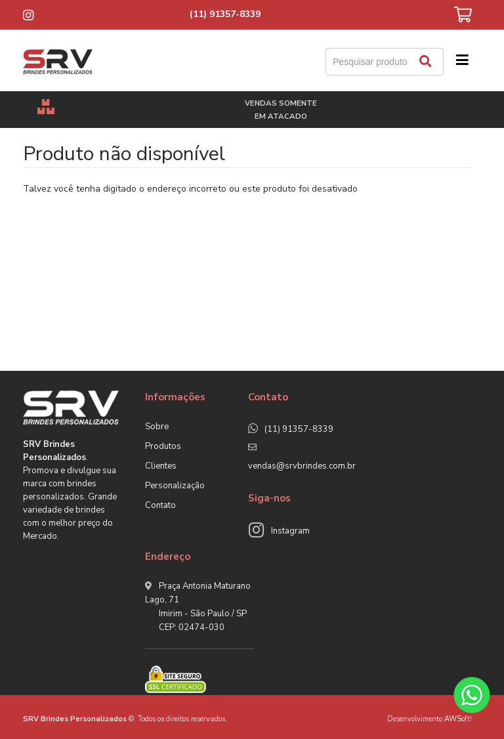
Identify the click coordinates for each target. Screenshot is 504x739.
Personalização (175, 486)
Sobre (157, 427)
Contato (160, 505)
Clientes (161, 466)
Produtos (163, 446)
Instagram (290, 531)
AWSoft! (458, 719)
